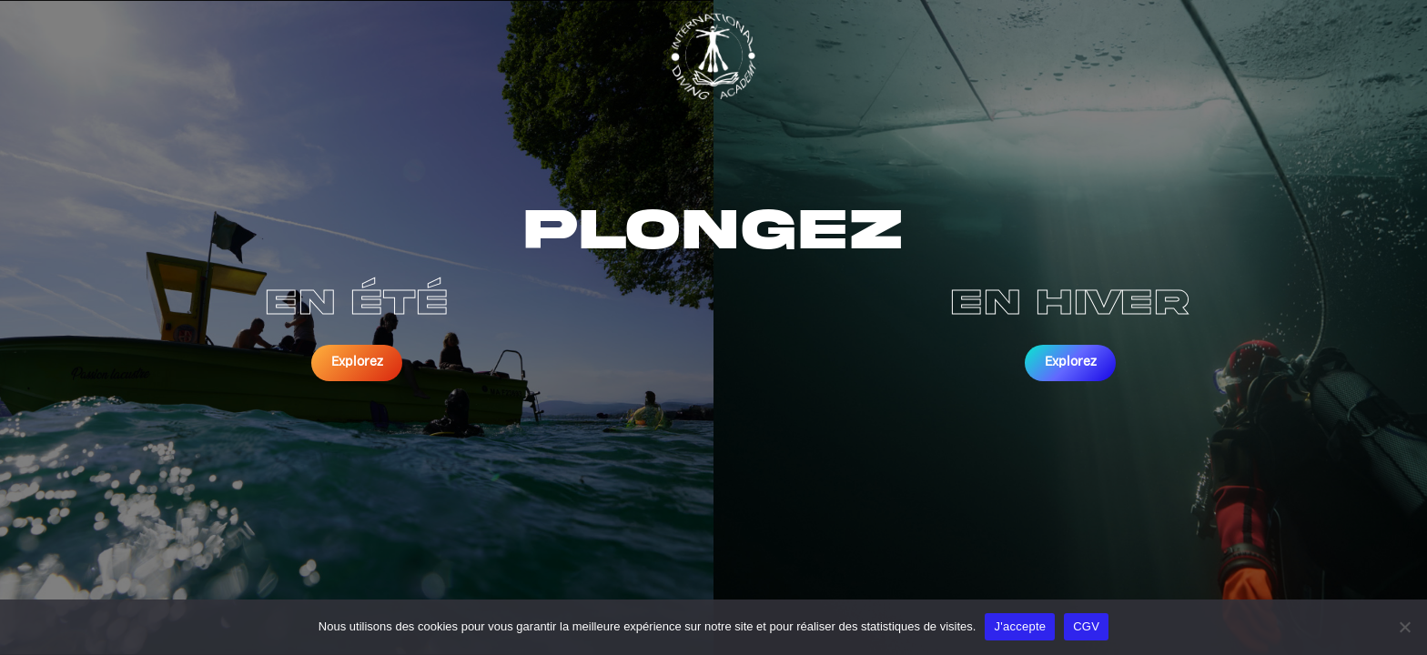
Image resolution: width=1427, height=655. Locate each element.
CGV (1086, 626)
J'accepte (1020, 626)
